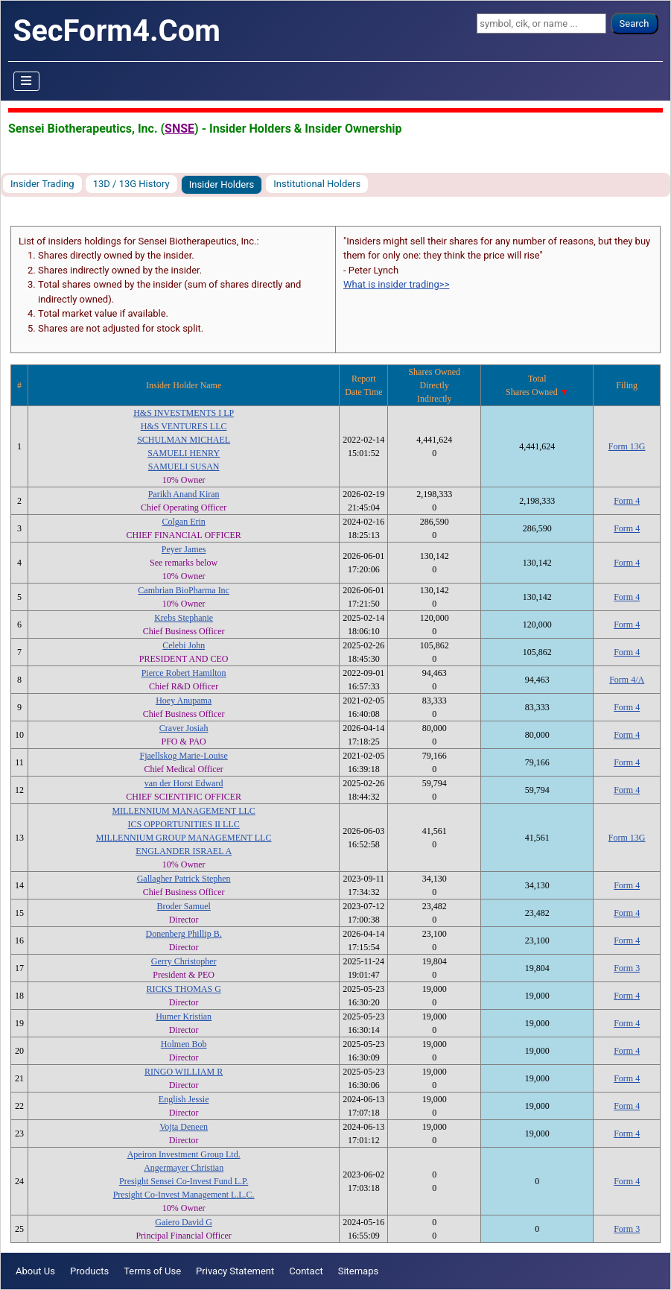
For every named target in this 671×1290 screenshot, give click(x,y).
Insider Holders (222, 184)
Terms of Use (152, 1271)
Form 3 (627, 968)
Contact (305, 1271)
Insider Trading (42, 183)
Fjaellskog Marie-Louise (183, 755)
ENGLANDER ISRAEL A (184, 851)
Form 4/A (626, 679)
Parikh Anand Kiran (184, 494)
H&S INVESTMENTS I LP (183, 413)
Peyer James (184, 549)
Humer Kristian (184, 1016)
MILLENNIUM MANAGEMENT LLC (183, 811)
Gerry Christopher (184, 961)
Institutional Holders (316, 183)
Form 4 (627, 501)
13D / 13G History (131, 183)
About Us (35, 1271)
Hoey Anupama (184, 700)
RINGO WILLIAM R (183, 1071)
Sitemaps (358, 1271)
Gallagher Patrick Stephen (184, 878)
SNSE (179, 128)
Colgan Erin (183, 521)
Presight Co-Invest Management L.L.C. (184, 1194)
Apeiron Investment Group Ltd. (184, 1154)
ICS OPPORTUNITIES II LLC (184, 824)
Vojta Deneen (183, 1127)
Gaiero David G (183, 1222)
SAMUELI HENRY (183, 453)
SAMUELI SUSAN (184, 466)
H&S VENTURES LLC (184, 426)
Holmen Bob (184, 1044)
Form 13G (627, 446)
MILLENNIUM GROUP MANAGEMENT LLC (184, 837)
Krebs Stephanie (183, 618)
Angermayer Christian (183, 1168)
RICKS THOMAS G (183, 989)
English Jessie (184, 1099)
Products (89, 1271)
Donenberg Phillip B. (184, 934)
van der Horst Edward (183, 783)
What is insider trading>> (396, 284)
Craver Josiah (184, 728)
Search (634, 23)
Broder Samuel (183, 906)
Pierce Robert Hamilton (183, 673)
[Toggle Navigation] (26, 81)
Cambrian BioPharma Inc (183, 590)
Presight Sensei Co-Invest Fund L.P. (183, 1181)
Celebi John (183, 645)
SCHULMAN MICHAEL (183, 439)
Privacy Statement (235, 1271)
